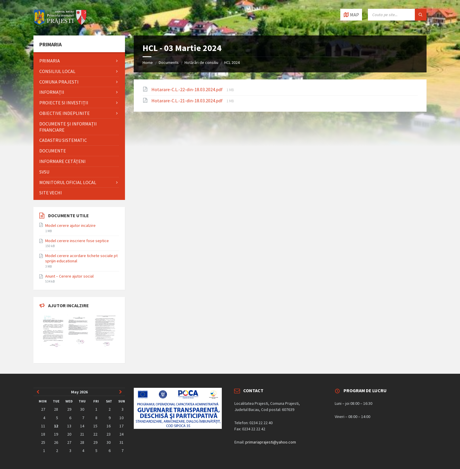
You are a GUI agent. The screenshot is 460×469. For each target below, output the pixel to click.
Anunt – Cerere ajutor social (69, 276)
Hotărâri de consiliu (201, 62)
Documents (169, 62)
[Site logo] (60, 24)
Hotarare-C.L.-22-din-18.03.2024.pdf (187, 89)
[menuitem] (79, 61)
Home (148, 62)
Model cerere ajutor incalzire (70, 225)
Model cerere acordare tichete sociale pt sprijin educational (81, 258)
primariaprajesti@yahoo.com (270, 442)
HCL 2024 (232, 62)
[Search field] (397, 15)
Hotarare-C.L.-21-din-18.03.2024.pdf (187, 100)
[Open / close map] (351, 15)
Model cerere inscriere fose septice (77, 240)
